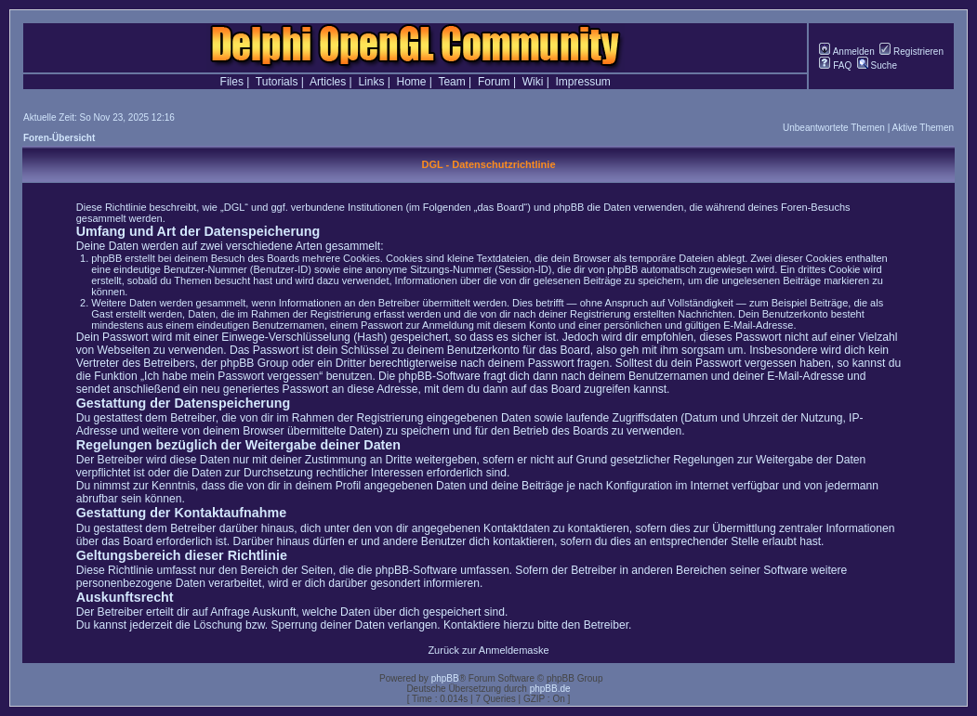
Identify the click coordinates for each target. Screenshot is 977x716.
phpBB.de (550, 688)
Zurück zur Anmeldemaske (488, 650)
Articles (328, 81)
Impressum (583, 81)
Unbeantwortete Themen (834, 128)
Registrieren (911, 51)
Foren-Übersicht (59, 138)
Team (451, 81)
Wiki (533, 81)
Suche (877, 65)
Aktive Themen (922, 128)
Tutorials (277, 81)
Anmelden (846, 51)
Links (371, 81)
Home (412, 81)
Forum (494, 81)
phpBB (445, 678)
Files (232, 81)
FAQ (835, 65)
